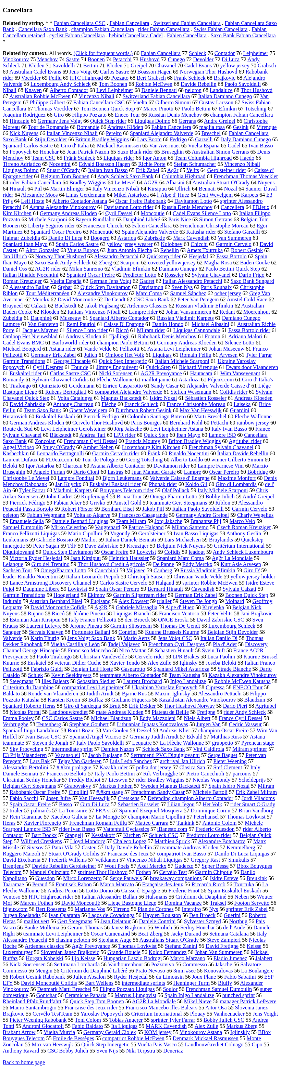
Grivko (97, 503)
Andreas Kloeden (253, 398)
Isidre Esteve (224, 878)
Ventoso (12, 897)
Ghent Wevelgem (88, 410)
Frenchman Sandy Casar (158, 792)
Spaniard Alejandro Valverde (161, 133)
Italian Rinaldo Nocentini (31, 275)
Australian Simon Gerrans (220, 152)
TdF (71, 546)
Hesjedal (198, 256)
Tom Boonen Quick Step (108, 109)
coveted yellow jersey (172, 262)
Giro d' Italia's (257, 379)
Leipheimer (255, 53)
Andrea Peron (62, 890)
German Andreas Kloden (37, 423)
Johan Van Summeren (218, 952)
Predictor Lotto (139, 275)
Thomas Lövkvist (246, 817)
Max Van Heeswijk (201, 410)
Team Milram (131, 521)
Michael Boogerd (22, 349)
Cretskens (128, 798)
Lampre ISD (222, 435)
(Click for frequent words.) (103, 53)
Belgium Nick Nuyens (181, 546)
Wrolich (163, 927)
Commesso (195, 964)
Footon (212, 336)
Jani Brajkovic (256, 613)
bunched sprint (238, 995)
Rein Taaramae (26, 817)
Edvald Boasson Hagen (104, 164)
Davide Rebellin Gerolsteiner (64, 866)
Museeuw (70, 318)
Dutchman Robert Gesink (143, 410)
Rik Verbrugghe (160, 773)
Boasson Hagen (154, 72)
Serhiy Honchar (197, 927)
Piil (38, 189)
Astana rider (62, 349)
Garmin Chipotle (213, 872)
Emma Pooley (18, 718)
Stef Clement (227, 767)
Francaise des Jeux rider (90, 1007)
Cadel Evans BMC (23, 342)
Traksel (218, 903)
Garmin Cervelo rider (115, 453)
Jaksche (223, 964)
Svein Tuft (213, 650)
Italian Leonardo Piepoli (93, 576)
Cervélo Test (173, 872)
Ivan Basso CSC (43, 737)
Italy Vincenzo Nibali (115, 189)
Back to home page (24, 1062)
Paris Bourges (146, 423)
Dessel (144, 730)
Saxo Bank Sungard (252, 281)
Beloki (10, 466)
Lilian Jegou (181, 804)
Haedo (247, 158)
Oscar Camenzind (110, 934)
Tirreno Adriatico (22, 164)
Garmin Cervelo (250, 509)
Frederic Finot (183, 890)
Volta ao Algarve (92, 515)
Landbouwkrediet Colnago (214, 1044)
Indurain (12, 601)
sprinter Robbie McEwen (209, 583)
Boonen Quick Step (246, 595)
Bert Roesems (51, 909)
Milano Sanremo (190, 527)
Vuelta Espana (204, 145)
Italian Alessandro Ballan (109, 897)
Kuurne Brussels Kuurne (172, 632)
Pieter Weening (230, 761)
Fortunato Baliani (91, 632)
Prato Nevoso (150, 971)
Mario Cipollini (85, 533)
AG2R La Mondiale (154, 1001)
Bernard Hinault (165, 589)
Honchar (49, 152)
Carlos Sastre (114, 72)
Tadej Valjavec (124, 644)
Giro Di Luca (94, 804)
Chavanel (165, 65)
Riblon (222, 503)
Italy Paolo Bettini (115, 773)
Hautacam (201, 373)
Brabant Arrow (19, 1032)
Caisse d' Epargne (140, 890)
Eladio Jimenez (230, 958)
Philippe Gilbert (47, 102)
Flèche (108, 404)
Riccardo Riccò (208, 884)
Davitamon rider (172, 466)
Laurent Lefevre (43, 626)
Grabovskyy (77, 786)
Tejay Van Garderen (79, 761)
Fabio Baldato (87, 1026)
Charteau (73, 466)
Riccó (58, 613)
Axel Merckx (152, 866)
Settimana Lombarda (77, 964)
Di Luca (231, 59)
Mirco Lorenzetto (82, 878)
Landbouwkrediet (68, 712)
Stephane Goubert (89, 724)
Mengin (43, 971)
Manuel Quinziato (50, 872)
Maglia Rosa (218, 262)
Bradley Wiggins (87, 182)
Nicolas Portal (25, 712)
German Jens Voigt (110, 281)
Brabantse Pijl (206, 521)
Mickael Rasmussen (119, 145)
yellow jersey (234, 65)
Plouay (197, 1014)
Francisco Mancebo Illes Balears (161, 1007)
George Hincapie (72, 361)
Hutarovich (15, 416)
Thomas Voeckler (53, 109)
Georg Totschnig (144, 459)
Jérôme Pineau (89, 613)
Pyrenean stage (257, 743)
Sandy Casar (165, 386)
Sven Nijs (107, 1051)
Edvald (194, 737)
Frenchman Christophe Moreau (214, 225)
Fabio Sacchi (24, 798)
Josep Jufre (58, 798)
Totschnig (256, 109)
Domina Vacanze (183, 903)
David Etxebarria (21, 860)
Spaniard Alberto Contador (118, 318)
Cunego (176, 59)
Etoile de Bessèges (73, 1038)
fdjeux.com (15, 909)
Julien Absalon (89, 977)
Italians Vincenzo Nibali (94, 312)
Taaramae (13, 884)
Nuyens (266, 182)
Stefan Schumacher (195, 164)
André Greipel (258, 496)
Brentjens (13, 866)
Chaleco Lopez (129, 841)
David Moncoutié (80, 903)
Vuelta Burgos (83, 250)
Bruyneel (13, 306)
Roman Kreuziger (22, 281)
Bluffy (225, 983)
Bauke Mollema (41, 927)
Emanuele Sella (27, 521)
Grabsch (267, 65)
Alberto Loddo (187, 459)
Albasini (175, 182)
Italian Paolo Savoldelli (198, 509)
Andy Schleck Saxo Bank (125, 176)
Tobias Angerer (126, 1020)
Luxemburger (18, 952)
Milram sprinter (249, 749)
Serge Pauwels (126, 878)
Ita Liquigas (124, 1026)
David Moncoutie (77, 299)
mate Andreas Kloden (120, 712)
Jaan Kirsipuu (86, 558)
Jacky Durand (186, 934)
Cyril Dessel (119, 213)
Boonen (96, 59)
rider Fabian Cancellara (164, 29)
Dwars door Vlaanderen (252, 367)
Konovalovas (218, 971)
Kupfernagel (94, 496)
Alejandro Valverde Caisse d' (218, 386)
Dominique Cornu (210, 810)
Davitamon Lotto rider (129, 207)
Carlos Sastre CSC (70, 373)
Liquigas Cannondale (196, 330)
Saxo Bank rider (135, 152)
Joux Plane (204, 977)
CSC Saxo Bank (151, 299)
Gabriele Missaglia (136, 607)
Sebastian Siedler (96, 681)
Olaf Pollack (175, 490)
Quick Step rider (108, 121)
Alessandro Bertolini (25, 767)
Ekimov (96, 595)
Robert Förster (77, 509)
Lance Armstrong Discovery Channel (50, 583)
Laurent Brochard (142, 681)
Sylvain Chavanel (211, 275)
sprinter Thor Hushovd (102, 872)
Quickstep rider (164, 256)
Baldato (11, 693)
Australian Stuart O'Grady (220, 182)
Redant (227, 312)
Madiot (89, 540)
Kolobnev (171, 244)
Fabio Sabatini (240, 977)
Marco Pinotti (158, 109)
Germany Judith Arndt (154, 737)
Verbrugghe (15, 724)
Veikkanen (106, 860)
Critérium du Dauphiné (200, 897)
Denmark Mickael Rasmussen (206, 1038)
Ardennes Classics (147, 306)
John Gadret (59, 496)
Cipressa (215, 687)
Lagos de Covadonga (111, 915)
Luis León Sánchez (131, 761)
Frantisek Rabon (73, 884)
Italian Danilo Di (218, 638)
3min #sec (184, 971)
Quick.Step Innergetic (105, 1044)
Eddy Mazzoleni (157, 718)
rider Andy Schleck (244, 712)
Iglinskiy (240, 1032)
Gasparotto (133, 669)
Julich (90, 355)
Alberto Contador (69, 90)
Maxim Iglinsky (172, 693)
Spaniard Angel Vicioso (95, 737)
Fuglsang (100, 601)
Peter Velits (219, 613)
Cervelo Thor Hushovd (97, 423)
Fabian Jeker (67, 503)
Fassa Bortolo (231, 256)
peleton (11, 515)
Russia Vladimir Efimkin (207, 570)
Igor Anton (155, 158)
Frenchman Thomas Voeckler (246, 176)
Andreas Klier (174, 730)
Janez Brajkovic (128, 927)
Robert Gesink (247, 250)
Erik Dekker (142, 706)
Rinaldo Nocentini (189, 453)
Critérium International (239, 546)
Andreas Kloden (83, 336)
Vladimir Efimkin (130, 269)
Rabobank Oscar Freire (35, 792)
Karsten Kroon (64, 700)
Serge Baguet (222, 755)
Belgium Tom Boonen (65, 176)
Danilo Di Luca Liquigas (241, 854)
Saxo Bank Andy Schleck (63, 262)
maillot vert (36, 921)
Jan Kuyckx (68, 484)
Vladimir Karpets (72, 490)
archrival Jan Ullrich (182, 761)
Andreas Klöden (125, 127)
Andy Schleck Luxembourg (243, 552)
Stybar (65, 287)
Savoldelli (64, 65)
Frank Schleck (190, 78)
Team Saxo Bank (42, 410)
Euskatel (36, 663)
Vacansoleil (67, 755)
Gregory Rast (205, 860)
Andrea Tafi (93, 435)
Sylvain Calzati (239, 589)
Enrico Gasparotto (123, 386)
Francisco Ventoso (179, 613)
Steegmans (21, 681)
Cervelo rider (149, 656)
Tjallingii (119, 336)
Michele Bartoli (210, 792)
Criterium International (156, 1014)
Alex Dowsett (134, 601)
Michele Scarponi (47, 219)
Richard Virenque (198, 367)
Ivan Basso (261, 145)
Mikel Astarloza (131, 195)
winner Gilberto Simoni (237, 459)
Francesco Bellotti (67, 773)
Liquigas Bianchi (132, 613)
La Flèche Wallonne (182, 743)
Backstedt (65, 306)
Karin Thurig (44, 638)
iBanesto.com (172, 829)
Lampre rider (143, 312)
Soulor (170, 989)
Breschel (211, 133)
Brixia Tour (129, 496)
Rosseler (173, 275)
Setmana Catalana (229, 934)
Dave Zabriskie (101, 546)
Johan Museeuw (227, 349)
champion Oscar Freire (223, 730)
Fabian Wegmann (46, 515)
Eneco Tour (127, 115)
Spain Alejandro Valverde (150, 232)
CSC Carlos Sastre (62, 718)
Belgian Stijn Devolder (232, 632)
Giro (59, 115)
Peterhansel (206, 817)
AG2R (151, 182)
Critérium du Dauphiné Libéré (94, 971)
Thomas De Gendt (180, 626)
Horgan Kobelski (44, 958)
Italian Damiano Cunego (225, 96)
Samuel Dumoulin (23, 527)
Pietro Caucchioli (205, 773)
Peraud (39, 884)
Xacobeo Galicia (69, 817)
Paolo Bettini (196, 109)
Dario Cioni (86, 472)
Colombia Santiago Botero (156, 416)
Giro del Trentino (51, 564)
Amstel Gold (127, 503)
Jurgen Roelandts (21, 915)
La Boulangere (257, 971)
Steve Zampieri (224, 940)
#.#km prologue (74, 767)
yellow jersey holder (253, 576)
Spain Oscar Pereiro (117, 589)
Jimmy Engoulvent (117, 367)
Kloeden (50, 312)
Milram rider (151, 330)
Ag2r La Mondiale (232, 558)
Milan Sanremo (86, 269)
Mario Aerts (136, 638)
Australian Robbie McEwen (40, 96)
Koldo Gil (196, 484)
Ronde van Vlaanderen (53, 693)
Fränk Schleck (79, 158)
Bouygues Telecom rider (127, 490)
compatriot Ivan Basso (181, 854)
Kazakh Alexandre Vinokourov (242, 675)
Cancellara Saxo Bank (43, 29)
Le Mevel (125, 182)
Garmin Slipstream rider (140, 595)
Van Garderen (43, 324)
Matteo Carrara (151, 823)
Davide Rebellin (198, 84)
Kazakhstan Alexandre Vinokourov (197, 700)
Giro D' (252, 570)
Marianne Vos (90, 909)
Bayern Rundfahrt (95, 219)
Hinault (18, 189)
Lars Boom (149, 139)
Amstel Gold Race (247, 299)
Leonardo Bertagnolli (60, 453)
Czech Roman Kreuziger (244, 527)
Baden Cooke (255, 262)
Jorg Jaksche (168, 521)
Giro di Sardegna (82, 706)
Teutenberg (48, 724)
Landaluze (221, 90)
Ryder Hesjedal (130, 977)
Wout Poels (117, 866)
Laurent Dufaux (20, 459)
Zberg (105, 262)
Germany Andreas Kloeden (187, 342)
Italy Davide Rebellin (128, 847)
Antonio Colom (219, 823)
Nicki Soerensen (28, 964)
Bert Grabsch (151, 78)
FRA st (103, 810)
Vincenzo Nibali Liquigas (154, 860)
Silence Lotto (239, 342)
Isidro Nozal (163, 398)
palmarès (41, 810)
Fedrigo (178, 139)
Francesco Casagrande (143, 515)
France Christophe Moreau (196, 404)
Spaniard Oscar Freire (91, 275)
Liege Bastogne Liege (132, 903)
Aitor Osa (216, 1007)
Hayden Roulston (162, 915)
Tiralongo (20, 386)
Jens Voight (265, 1014)
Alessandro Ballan (29, 287)
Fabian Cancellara (129, 23)
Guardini (239, 410)
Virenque (267, 127)
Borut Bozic (81, 730)
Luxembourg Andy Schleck (60, 84)
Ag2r (173, 170)
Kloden (114, 65)
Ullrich (183, 189)
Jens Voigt (80, 72)
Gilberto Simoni (173, 102)
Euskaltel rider (26, 373)
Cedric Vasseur (245, 724)
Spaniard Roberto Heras (29, 706)
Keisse (254, 946)
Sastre (73, 59)
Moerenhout (256, 312)
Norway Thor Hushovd (60, 256)
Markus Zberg (242, 1026)
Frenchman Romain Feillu (98, 823)
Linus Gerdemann (85, 195)
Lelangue (13, 564)
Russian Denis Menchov (175, 115)
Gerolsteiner (151, 533)
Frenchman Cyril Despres (176, 644)
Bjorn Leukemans (122, 478)
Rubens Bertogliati (65, 392)
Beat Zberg (150, 934)
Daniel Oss (15, 269)
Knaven (33, 90)
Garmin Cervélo (234, 244)
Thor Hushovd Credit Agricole (111, 564)
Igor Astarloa (40, 466)
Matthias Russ (226, 737)
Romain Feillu (195, 355)
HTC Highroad (86, 78)
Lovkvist (146, 552)
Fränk (154, 453)
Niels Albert (197, 718)
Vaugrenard (107, 527)
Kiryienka (213, 607)
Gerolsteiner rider (226, 170)
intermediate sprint (72, 749)
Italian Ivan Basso (108, 170)
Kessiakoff (103, 835)
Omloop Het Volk (125, 355)
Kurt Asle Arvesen (241, 564)
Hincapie (19, 121)
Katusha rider (201, 232)
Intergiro (191, 909)
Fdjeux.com (221, 379)
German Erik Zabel (196, 595)
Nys (213, 909)
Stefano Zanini (181, 946)
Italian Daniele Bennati (130, 540)
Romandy (13, 379)
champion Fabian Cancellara (102, 29)
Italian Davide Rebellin (242, 453)
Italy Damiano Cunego (246, 139)
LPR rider (125, 435)
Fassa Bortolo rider (249, 330)
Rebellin (169, 250)
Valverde (12, 638)
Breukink (257, 878)
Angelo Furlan (49, 472)
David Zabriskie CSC (220, 620)
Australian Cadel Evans (35, 72)
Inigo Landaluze (188, 681)
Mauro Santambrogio (33, 1007)
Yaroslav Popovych (102, 1014)
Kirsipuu (157, 189)
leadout (197, 552)
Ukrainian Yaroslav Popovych (165, 687)
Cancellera (232, 207)
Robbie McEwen (153, 84)
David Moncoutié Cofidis (49, 983)
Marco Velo (242, 521)
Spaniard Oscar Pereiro (56, 232)
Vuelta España (66, 281)
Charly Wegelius (255, 515)
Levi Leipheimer (114, 90)
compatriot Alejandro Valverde (128, 392)
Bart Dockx (44, 835)
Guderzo (183, 866)
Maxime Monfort (237, 478)
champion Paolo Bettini (123, 342)
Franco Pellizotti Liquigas (31, 533)
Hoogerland (66, 595)
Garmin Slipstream (131, 626)
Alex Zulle (206, 1026)
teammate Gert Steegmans (178, 503)
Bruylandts (221, 540)
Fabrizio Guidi (47, 669)
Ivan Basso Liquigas (196, 533)
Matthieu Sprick (172, 841)
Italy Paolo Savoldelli (100, 743)
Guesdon (45, 878)
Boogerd (99, 238)
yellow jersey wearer (129, 244)
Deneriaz (173, 1051)
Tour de (79, 367)
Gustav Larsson (216, 102)
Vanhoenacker (229, 1014)
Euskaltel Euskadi (55, 416)
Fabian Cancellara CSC (79, 23)
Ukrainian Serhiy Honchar (32, 780)
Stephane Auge (114, 940)
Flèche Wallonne (115, 379)
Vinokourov (16, 59)
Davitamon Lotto (193, 201)
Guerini (232, 915)
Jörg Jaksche (128, 429)
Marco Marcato (117, 884)
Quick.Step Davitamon (67, 552)
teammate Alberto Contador (130, 675)
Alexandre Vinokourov (102, 293)
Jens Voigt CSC (175, 638)
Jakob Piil (153, 509)
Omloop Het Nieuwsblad (30, 336)
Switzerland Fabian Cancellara (186, 23)
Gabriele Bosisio (54, 540)
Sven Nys (182, 287)
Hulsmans (156, 897)
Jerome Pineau (86, 626)
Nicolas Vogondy (211, 780)
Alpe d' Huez (179, 607)
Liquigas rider (118, 158)
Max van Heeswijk (52, 1044)
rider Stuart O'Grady (252, 804)
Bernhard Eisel (117, 509)
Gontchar (46, 995)
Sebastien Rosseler (138, 804)
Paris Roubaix (216, 287)
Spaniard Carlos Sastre (28, 145)
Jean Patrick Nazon (88, 152)
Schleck (197, 53)
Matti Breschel (210, 416)
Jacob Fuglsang (105, 755)
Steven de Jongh (50, 743)
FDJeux (260, 207)
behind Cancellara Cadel (136, 35)
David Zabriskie (27, 404)
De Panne (163, 564)
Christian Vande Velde (197, 576)
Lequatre (142, 743)
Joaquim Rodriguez (24, 115)
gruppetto (222, 743)
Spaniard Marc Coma (180, 558)
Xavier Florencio (42, 823)
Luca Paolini (221, 656)
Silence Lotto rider (87, 330)
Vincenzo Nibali (96, 96)
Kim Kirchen (17, 213)
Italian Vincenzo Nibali (72, 133)
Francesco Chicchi (103, 225)
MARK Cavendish (166, 1026)
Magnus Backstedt (121, 398)
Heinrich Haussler (129, 558)
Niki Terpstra (140, 1051)
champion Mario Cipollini (156, 817)
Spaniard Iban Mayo (25, 244)
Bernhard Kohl (186, 423)
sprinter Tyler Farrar (173, 1020)
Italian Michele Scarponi (182, 361)
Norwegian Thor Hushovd (208, 72)
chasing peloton (73, 940)
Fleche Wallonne (253, 416)
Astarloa (127, 238)
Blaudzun (254, 700)
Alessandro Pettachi (220, 693)
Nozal (230, 189)
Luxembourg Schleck (231, 626)
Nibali (9, 90)
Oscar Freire (115, 552)
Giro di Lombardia (236, 484)
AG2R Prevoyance (161, 373)
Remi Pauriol (81, 324)
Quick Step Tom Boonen (97, 1001)
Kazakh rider (113, 767)
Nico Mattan (133, 650)
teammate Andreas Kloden (189, 847)
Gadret (147, 281)
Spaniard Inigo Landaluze (31, 730)
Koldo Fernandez (168, 952)
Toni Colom (88, 1020)
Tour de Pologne (100, 459)
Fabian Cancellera (171, 127)
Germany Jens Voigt (60, 121)
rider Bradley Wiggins (160, 780)
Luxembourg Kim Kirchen (151, 447)
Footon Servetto (252, 903)
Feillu (55, 78)
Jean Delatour (115, 921)
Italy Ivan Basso (229, 429)
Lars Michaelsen (182, 540)
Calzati (39, 306)
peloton (193, 90)
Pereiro (114, 133)
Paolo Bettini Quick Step (232, 269)
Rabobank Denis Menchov (167, 336)
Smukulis (238, 860)
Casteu (89, 847)
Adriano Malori (245, 336)
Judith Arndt (100, 693)
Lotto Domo (99, 890)
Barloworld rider (70, 342)
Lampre (192, 472)
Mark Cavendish (191, 238)
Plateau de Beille (170, 712)
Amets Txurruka (205, 250)
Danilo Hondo (167, 324)
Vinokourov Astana (201, 1032)
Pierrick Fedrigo (101, 416)
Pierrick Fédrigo (27, 503)
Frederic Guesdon (214, 829)
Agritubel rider (245, 441)
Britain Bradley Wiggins (102, 139)
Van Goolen (115, 730)
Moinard (234, 601)
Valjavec (135, 570)
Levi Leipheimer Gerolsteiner (73, 429)
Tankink (185, 823)
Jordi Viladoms (258, 798)
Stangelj (74, 835)
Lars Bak (40, 761)
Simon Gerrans (215, 219)
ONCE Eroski (173, 620)
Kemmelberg (241, 847)
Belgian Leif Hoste (92, 669)
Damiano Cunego (178, 269)
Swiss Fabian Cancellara (220, 29)
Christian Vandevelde (103, 656)
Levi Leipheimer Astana (176, 429)
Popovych (21, 152)
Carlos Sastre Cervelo (124, 583)
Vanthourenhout (125, 964)
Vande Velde (97, 349)
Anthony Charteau (73, 404)
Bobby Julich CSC (224, 1020)
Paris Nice (179, 219)
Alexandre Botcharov (221, 841)
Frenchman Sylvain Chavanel (220, 447)
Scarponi (130, 262)
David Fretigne (222, 946)
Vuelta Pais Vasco (156, 1044)
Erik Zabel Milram (256, 792)
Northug (238, 921)
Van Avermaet (164, 145)
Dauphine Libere (41, 589)
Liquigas (162, 355)
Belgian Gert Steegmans (29, 786)
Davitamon (151, 287)
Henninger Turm (191, 983)
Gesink (240, 127)
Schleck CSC (163, 835)
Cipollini (78, 792)
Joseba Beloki (221, 663)
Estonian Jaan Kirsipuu (35, 620)
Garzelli (204, 139)
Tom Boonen (113, 84)
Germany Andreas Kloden (68, 213)
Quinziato (50, 386)
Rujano (36, 613)
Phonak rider (163, 484)
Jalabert (263, 958)
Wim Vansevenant (240, 373)
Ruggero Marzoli (21, 854)
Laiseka (242, 404)
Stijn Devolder (51, 139)
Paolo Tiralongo (54, 656)
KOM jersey (158, 1032)
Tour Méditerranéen (47, 293)
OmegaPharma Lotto (63, 570)
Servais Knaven (46, 632)
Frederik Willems (68, 860)
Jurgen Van (208, 724)
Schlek (35, 675)
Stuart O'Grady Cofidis (74, 854)
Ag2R (101, 607)
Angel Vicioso (18, 447)
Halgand (165, 583)
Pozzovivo (162, 964)
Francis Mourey (142, 441)
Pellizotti (129, 349)
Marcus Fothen (36, 903)
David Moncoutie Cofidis (58, 607)
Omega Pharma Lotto (173, 496)
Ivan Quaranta (64, 915)
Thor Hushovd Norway (189, 706)
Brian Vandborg (256, 810)
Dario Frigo (252, 275)
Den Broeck (202, 915)
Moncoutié (101, 232)
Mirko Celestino (69, 527)
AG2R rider (48, 269)
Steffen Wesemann (190, 392)
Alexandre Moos (39, 195)
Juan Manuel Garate (154, 472)
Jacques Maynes (40, 330)
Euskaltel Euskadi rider (114, 484)
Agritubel (265, 706)
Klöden (36, 65)
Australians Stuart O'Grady (169, 940)
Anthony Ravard (21, 1051)
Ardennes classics (44, 946)
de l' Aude (234, 927)
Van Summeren (234, 238)
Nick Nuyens (24, 133)
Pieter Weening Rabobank (38, 1020)
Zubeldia (12, 318)
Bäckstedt (60, 435)
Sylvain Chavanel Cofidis (60, 379)
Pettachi (220, 423)
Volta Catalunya (75, 398)
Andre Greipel (219, 121)
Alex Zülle (159, 663)
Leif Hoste (32, 201)
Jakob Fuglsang (102, 306)
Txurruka (244, 884)
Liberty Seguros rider (51, 225)
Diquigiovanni (18, 552)
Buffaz (95, 700)
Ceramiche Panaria (85, 995)
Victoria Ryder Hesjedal (36, 558)
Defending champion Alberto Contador (190, 798)
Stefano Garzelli (242, 232)
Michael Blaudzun (111, 718)
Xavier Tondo (125, 663)
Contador (225, 53)
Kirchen (132, 835)
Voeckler (31, 78)
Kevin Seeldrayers (71, 675)
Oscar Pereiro (224, 472)
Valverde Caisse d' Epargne (180, 478)
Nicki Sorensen (116, 373)
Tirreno (121, 909)
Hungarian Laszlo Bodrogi (132, 958)
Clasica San (192, 767)
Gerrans (187, 121)
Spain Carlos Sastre (77, 244)
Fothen (143, 872)
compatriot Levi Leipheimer (92, 687)
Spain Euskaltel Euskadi (234, 890)
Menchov (47, 59)
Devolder (203, 59)
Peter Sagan (46, 546)
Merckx (40, 299)
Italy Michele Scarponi (223, 490)
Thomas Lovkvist (137, 946)
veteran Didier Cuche (77, 663)
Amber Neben (98, 447)
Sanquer (12, 632)
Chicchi (199, 244)
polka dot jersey (153, 767)
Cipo (257, 1044)
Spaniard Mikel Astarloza (182, 669)
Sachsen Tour (17, 570)
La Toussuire (73, 810)
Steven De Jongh (198, 601)
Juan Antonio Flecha (129, 250)
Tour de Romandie (48, 127)
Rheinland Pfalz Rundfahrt (32, 1001)
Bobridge (257, 472)
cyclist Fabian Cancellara (77, 35)
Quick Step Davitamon (106, 287)
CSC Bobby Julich (67, 1051)
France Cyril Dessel (240, 718)
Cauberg (163, 570)
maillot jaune (156, 379)
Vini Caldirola (208, 749)
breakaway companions (176, 878)
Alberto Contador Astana (79, 201)
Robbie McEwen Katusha (242, 681)
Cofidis (172, 552)
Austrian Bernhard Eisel (55, 601)
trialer (16, 810)
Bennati (207, 189)
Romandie (88, 127)
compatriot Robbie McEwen (133, 1038)
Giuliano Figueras (131, 700)
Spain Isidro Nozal (228, 786)
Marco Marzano (187, 958)
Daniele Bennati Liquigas (80, 521)
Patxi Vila (62, 847)
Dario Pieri (235, 706)
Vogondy (120, 533)
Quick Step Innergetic (123, 361)
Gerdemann (82, 386)
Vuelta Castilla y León (75, 644)
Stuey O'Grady (58, 447)
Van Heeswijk (94, 798)
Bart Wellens (99, 983)
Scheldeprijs (252, 780)
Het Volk (212, 804)
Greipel (139, 65)
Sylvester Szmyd (202, 921)
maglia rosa (212, 127)
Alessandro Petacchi (116, 256)
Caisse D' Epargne (124, 324)
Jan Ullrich (15, 256)
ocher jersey (228, 293)
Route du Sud (18, 429)
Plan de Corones (156, 909)
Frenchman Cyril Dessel (90, 441)
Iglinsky (188, 663)
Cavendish (203, 589)
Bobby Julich (220, 496)
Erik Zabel (147, 170)
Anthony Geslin (243, 533)
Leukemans (15, 540)
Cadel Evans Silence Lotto (202, 213)
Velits (192, 170)
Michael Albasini (210, 324)
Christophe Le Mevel (26, 478)
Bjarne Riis (134, 693)
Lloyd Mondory (87, 841)
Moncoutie (152, 213)
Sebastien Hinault (174, 650)
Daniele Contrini (157, 921)
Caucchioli (106, 570)
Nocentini (60, 164)
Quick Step (156, 435)
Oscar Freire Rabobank (140, 201)
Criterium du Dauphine (28, 687)
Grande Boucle (123, 952)
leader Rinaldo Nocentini (30, 576)
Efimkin (228, 109)
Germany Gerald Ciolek (109, 1032)
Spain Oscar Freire (30, 804)
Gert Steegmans (75, 921)
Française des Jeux (162, 884)
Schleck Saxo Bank (163, 749)
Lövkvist (77, 589)
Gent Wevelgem (215, 195)
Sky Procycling (26, 749)
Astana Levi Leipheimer (174, 349)
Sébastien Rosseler (205, 398)
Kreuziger (137, 546)
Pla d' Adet (225, 644)
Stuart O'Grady (63, 170)
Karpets (249, 195)
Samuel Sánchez (188, 293)
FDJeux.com (60, 459)
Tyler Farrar (32, 490)
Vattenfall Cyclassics (126, 829)
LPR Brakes (185, 656)
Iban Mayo (188, 435)
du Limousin (170, 977)
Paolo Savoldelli (243, 84)
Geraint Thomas (85, 927)
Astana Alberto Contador (117, 466)
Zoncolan (45, 441)
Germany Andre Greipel (202, 515)
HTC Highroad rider (51, 897)
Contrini (128, 632)
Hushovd (150, 59)
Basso (65, 804)
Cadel (234, 145)
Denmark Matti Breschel (64, 989)
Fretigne (206, 712)
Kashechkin (16, 453)
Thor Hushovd (256, 90)
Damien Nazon (117, 749)
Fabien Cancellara (187, 35)
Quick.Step (158, 367)
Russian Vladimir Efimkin (204, 306)
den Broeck (137, 620)
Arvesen (228, 355)
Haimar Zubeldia (21, 238)
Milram (266, 786)
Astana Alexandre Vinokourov (62, 207)
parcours (242, 773)
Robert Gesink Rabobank (37, 977)
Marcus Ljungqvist (135, 995)
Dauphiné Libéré (141, 219)
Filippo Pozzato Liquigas (127, 989)
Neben (241, 897)
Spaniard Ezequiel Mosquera (150, 810)
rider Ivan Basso (77, 829)
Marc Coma (149, 293)
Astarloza (189, 379)
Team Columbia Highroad (203, 158)
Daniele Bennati (159, 90)
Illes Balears (55, 681)
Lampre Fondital (76, 478)
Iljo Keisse (83, 958)
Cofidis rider (233, 392)
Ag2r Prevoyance (91, 946)
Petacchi (122, 59)
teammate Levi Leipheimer (53, 934)
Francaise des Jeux (128, 854)
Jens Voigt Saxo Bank (91, 638)
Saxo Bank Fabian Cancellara (243, 35)
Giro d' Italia (75, 145)
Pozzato (120, 78)
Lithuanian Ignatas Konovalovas (152, 724)
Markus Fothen (116, 786)
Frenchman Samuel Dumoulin (219, 989)
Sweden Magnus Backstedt (170, 786)
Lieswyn (118, 780)
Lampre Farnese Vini (221, 466)
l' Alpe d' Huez (173, 195)
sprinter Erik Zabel (247, 909)
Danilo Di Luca (65, 238)
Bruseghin (172, 152)
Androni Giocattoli (43, 1026)
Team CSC (44, 158)
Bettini (90, 65)
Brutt (115, 706)
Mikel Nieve (197, 1001)
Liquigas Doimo (152, 121)
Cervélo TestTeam (52, 1014)
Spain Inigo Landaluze (189, 995)
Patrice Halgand (146, 527)
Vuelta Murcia (59, 1032)
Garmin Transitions (24, 595)
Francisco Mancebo (89, 650)
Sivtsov (35, 847)
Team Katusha (184, 675)
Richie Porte (152, 164)
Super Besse (215, 866)
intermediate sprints (143, 983)
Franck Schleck (141, 404)
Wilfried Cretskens (41, 841)
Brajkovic (224, 78)
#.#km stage (109, 792)
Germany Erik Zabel (53, 355)
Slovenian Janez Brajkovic (70, 952)
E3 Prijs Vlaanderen (25, 755)
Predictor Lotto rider (209, 835)
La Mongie (108, 817)
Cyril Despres (48, 367)
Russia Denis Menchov (187, 207)
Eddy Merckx (197, 564)
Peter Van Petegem (198, 299)
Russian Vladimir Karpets (185, 318)
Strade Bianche (234, 669)
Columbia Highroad (184, 176)
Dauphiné (41, 318)
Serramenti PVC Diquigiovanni (165, 755)
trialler (164, 601)
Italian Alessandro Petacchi (192, 281)
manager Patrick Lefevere (248, 1001)
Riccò (122, 330)
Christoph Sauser (146, 576)
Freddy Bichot (84, 780)
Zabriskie (154, 238)
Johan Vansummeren (188, 312)
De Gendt (114, 299)
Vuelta (140, 102)
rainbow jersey (252, 423)
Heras (9, 823)
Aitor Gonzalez (42, 250)
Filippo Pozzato (89, 115)
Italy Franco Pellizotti (93, 620)
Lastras (115, 472)
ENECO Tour (247, 687)
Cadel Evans (198, 65)
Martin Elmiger (67, 189)
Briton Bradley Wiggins (195, 441)
